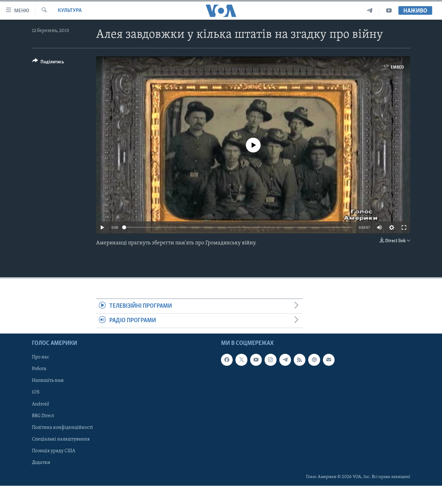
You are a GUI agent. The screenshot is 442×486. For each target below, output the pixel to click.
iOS (36, 392)
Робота (39, 369)
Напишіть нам (48, 380)
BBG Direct (43, 415)
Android (40, 404)
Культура (70, 11)
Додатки (41, 462)
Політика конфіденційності (62, 427)
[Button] (48, 63)
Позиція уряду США (53, 450)
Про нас (40, 357)
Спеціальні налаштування (61, 439)
